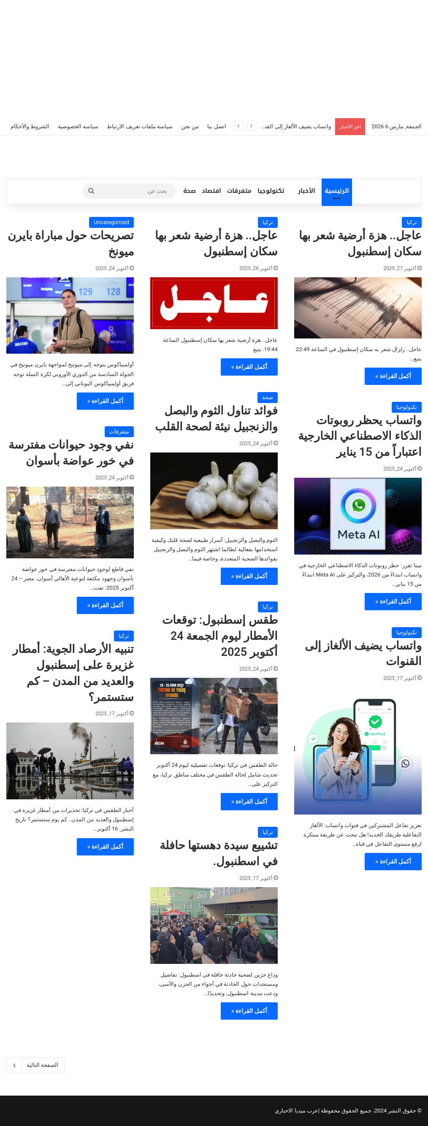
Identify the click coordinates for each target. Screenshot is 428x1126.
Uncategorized (111, 222)
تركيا (411, 222)
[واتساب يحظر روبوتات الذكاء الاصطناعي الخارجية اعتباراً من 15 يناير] (358, 516)
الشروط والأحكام (30, 126)
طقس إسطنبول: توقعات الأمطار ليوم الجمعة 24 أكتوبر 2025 (220, 636)
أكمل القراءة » (393, 376)
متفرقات (239, 191)
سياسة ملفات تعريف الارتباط (140, 126)
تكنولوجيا (270, 191)
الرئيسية (337, 191)
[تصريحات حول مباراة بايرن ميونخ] (70, 315)
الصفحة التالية (35, 1065)
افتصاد (211, 191)
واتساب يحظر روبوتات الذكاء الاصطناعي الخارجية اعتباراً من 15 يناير (360, 436)
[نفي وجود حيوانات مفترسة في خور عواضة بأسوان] (70, 522)
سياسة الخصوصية (78, 126)
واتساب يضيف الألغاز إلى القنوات (293, 126)
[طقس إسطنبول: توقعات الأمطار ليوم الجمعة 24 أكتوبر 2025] (214, 716)
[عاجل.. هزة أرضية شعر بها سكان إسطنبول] (358, 308)
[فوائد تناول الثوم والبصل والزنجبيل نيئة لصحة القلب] (214, 490)
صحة (189, 191)
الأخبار (306, 191)
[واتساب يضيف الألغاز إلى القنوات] (358, 751)
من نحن (190, 126)
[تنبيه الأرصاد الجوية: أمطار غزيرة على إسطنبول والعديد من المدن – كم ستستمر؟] (70, 761)
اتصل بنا (216, 126)
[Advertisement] (214, 59)
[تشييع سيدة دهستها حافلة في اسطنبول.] (214, 925)
